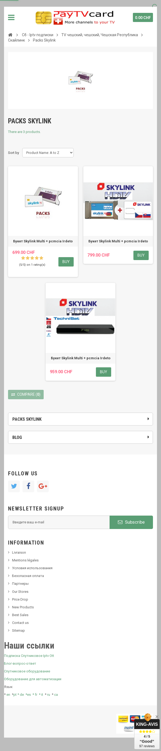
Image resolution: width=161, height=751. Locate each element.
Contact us (20, 623)
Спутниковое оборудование (27, 671)
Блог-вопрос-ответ (20, 663)
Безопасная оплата (28, 576)
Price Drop (20, 599)
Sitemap (18, 630)
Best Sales (20, 615)
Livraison (19, 552)
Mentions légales (25, 560)
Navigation (11, 17)
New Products (23, 607)
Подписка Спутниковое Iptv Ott (29, 656)
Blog (17, 437)
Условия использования (32, 568)
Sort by (13, 153)
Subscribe (131, 522)
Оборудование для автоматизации (32, 679)
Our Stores (20, 592)
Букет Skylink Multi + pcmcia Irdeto (43, 241)
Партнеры (20, 584)
